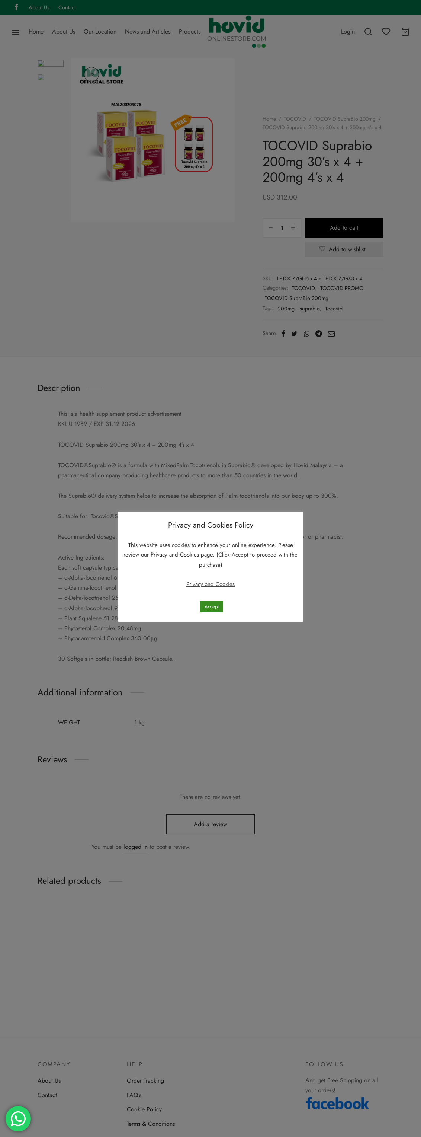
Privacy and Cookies (176, 555)
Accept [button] (212, 606)
